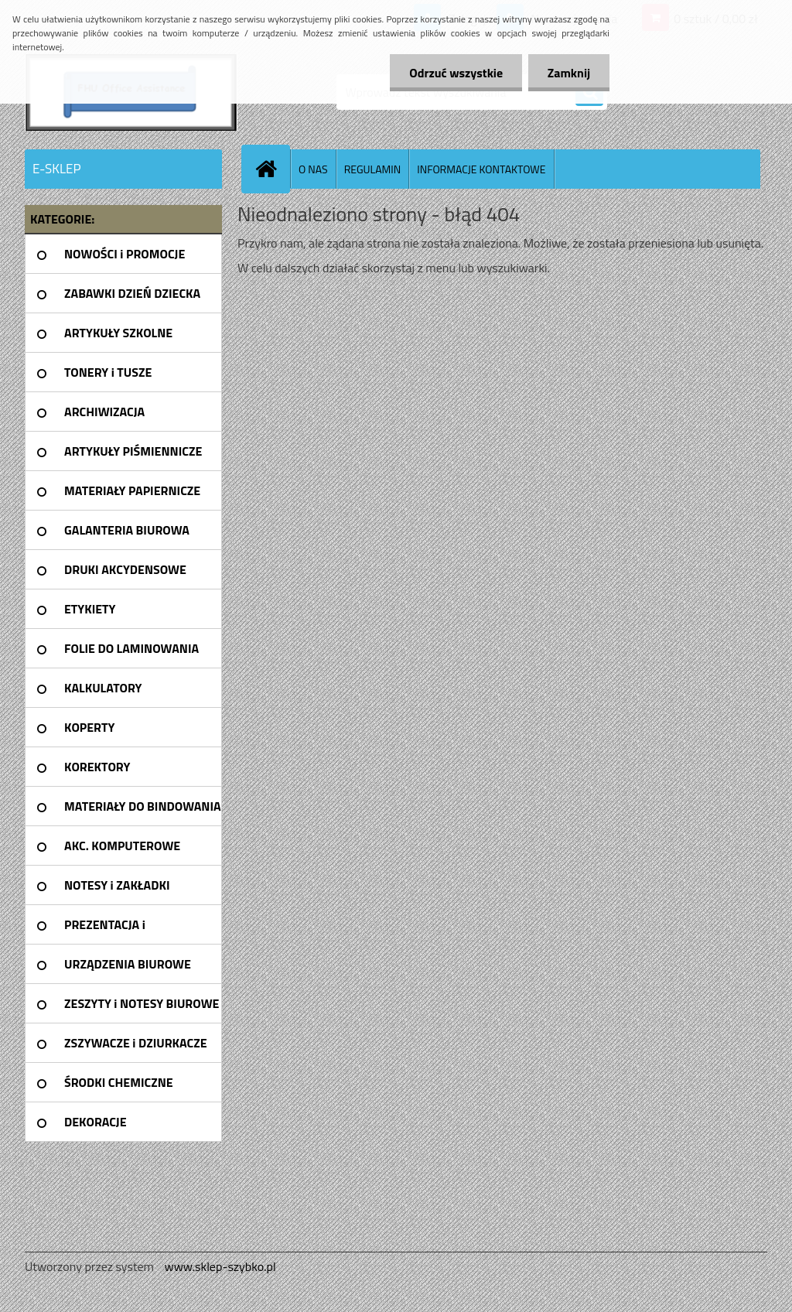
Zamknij (569, 72)
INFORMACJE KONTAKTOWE (481, 169)
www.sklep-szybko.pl (219, 1266)
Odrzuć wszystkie (456, 72)
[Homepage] (272, 168)
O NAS (313, 169)
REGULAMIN (372, 169)
